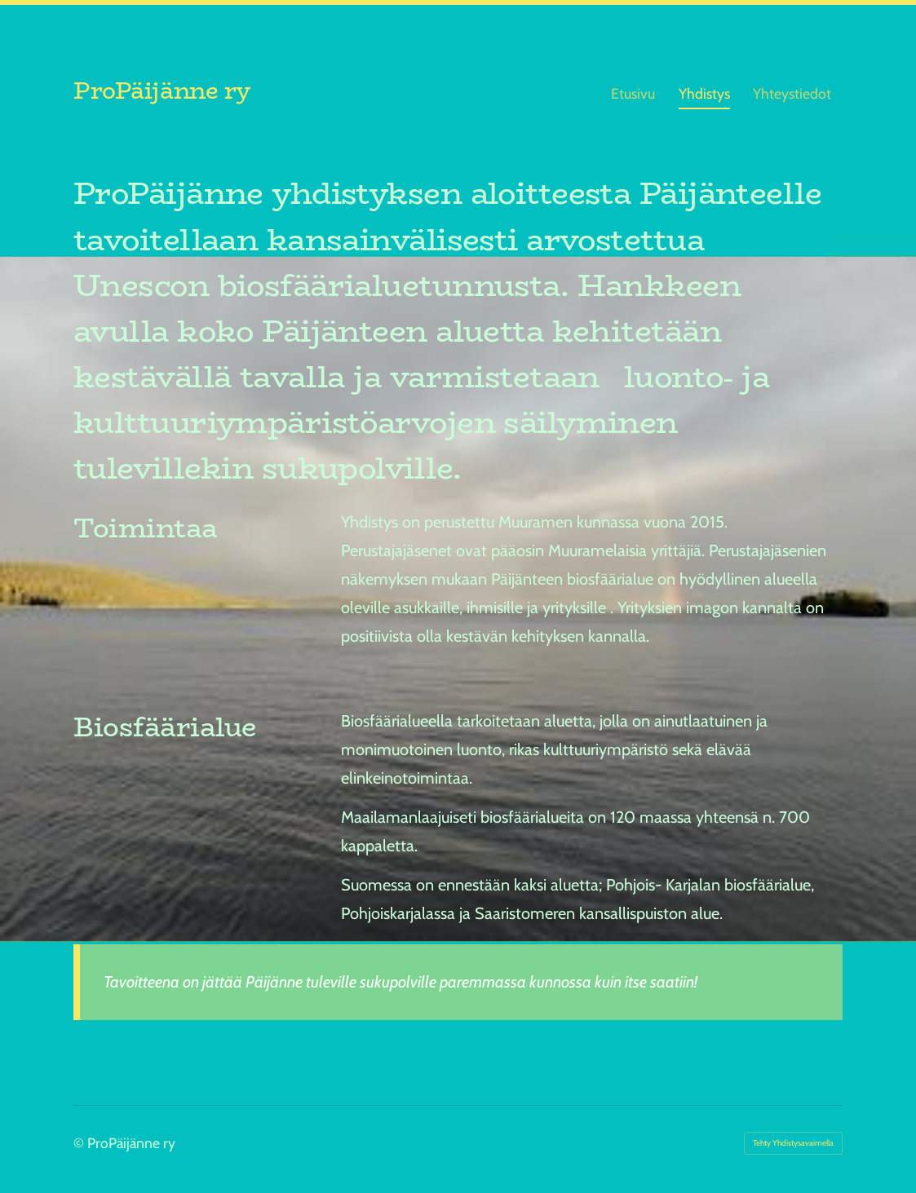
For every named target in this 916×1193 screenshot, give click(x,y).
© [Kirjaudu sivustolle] (80, 1142)
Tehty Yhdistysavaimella (793, 1143)
